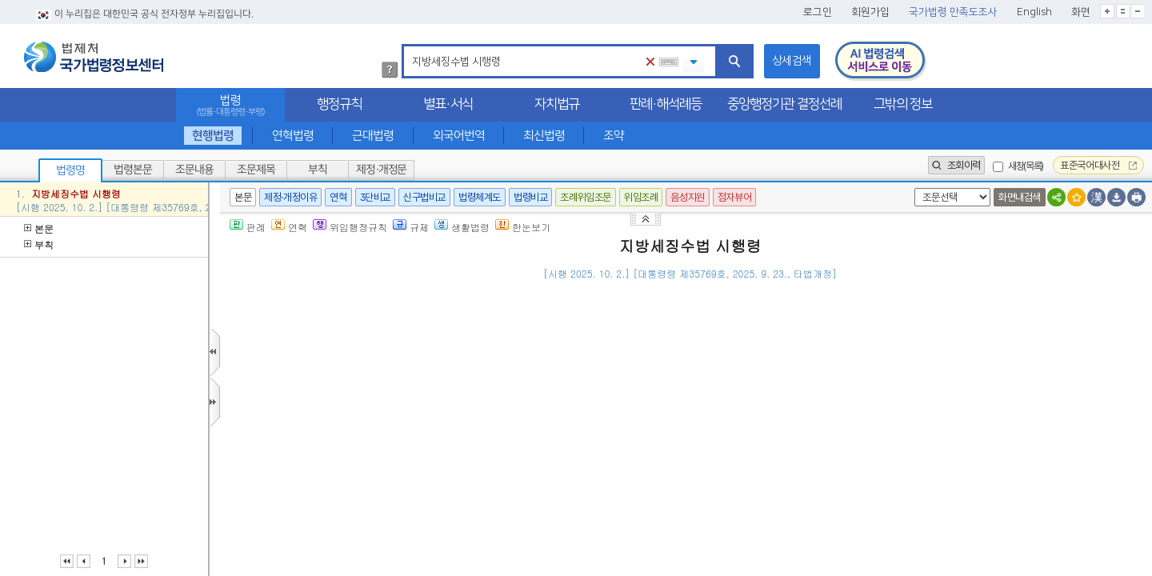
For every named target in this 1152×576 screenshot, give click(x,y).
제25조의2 (385, 427)
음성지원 (687, 197)
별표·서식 (448, 104)
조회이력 (956, 165)
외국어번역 (459, 135)
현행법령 (213, 135)
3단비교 (375, 197)
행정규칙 (339, 104)
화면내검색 (1019, 197)
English (1034, 12)
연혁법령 (293, 135)
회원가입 (870, 12)
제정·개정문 (381, 169)
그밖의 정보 (903, 104)
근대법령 (373, 135)
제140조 (502, 447)
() (1006, 297)
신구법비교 (424, 197)
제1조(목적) (308, 350)
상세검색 (792, 60)
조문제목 (256, 169)
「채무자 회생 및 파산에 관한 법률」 (390, 447)
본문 (39, 228)
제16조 (333, 508)
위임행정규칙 (350, 227)
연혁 (338, 197)
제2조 (372, 467)
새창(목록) (1025, 166)
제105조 (502, 427)
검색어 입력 (409, 46)
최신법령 (544, 135)
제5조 (571, 387)
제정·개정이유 (290, 197)
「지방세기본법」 (676, 508)
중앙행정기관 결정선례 (784, 104)
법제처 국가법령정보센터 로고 (93, 57)
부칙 (317, 169)
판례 (248, 227)
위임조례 (641, 197)
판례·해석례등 (666, 104)
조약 (613, 135)
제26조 (437, 427)
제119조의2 (675, 467)
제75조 (739, 508)
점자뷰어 (734, 197)
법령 (230, 105)
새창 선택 (911, 188)
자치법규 (556, 104)
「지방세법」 (612, 467)
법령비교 (530, 197)
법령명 (70, 170)
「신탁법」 (328, 467)
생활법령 (462, 227)
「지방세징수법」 (419, 350)
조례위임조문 (585, 197)
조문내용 (194, 169)
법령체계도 (479, 197)
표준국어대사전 (1098, 165)
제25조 (333, 427)
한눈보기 (522, 227)
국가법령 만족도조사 (953, 12)
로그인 (817, 12)
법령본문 (133, 169)
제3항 (808, 548)
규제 (411, 227)
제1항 (598, 387)
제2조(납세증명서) (324, 387)
